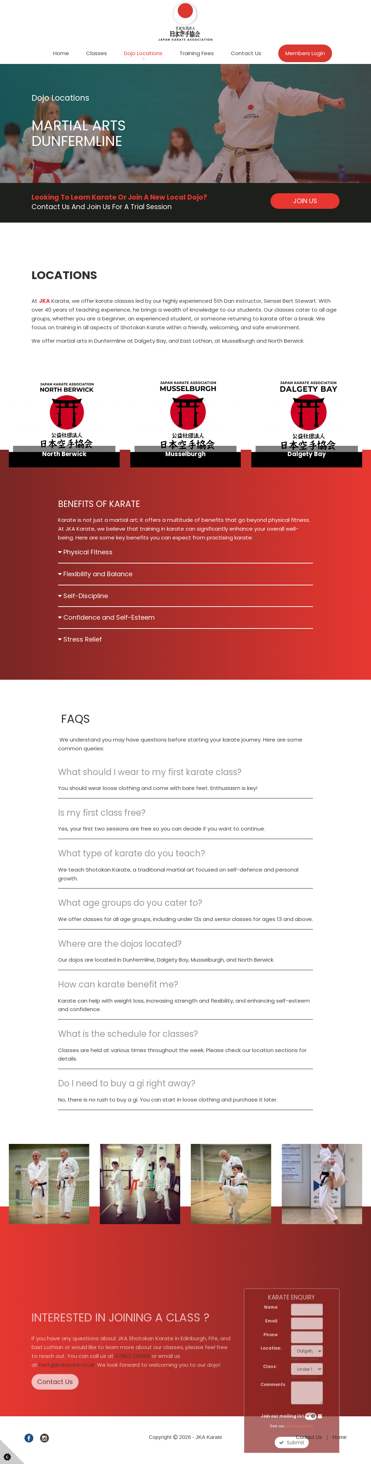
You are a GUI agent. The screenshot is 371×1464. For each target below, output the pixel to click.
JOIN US (305, 200)
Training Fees (196, 53)
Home (61, 53)
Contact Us (246, 53)
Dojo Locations (143, 53)
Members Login (305, 53)
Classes (96, 53)
